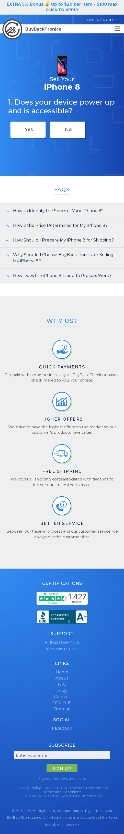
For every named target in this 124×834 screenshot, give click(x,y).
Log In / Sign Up (102, 20)
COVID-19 (62, 702)
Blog (62, 690)
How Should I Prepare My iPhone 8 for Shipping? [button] (57, 240)
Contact (62, 696)
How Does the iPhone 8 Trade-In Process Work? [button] (55, 275)
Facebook (62, 728)
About (62, 678)
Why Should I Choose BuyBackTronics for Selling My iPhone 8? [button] (57, 257)
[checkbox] (28, 129)
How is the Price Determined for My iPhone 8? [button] (54, 225)
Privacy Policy (29, 788)
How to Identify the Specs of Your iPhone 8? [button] (52, 210)
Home (62, 672)
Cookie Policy (55, 788)
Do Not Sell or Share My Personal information (62, 796)
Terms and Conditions (62, 792)
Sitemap (62, 709)
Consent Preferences (89, 788)
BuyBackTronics (31, 29)
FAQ (62, 684)
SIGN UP (62, 768)
